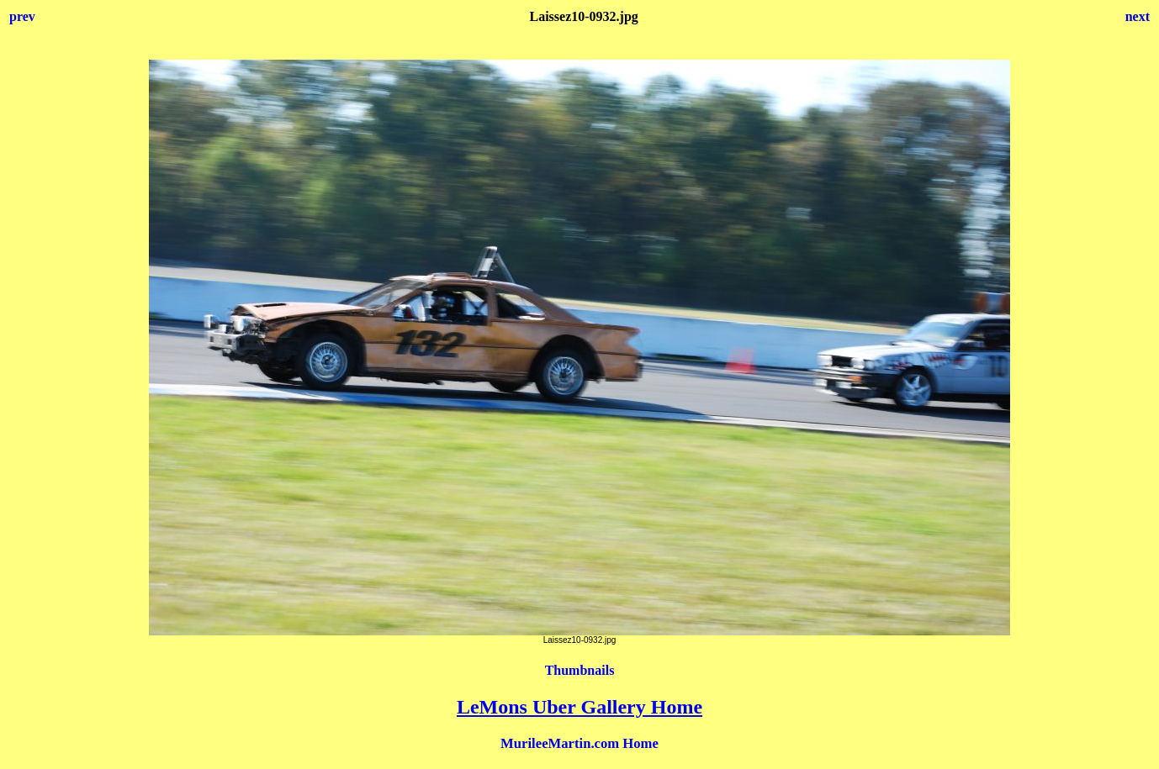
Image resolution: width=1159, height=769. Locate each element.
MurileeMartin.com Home (579, 743)
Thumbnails (580, 670)
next (1137, 16)
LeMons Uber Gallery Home (579, 707)
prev (22, 16)
